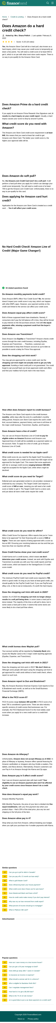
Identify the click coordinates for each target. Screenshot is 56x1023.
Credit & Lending (17, 17)
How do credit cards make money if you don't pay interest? (29, 897)
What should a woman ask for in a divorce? (24, 979)
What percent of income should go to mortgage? (26, 906)
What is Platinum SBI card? (18, 910)
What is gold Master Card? (18, 881)
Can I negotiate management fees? (21, 987)
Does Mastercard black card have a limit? (23, 893)
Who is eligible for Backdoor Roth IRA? (22, 983)
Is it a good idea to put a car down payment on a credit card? (30, 1000)
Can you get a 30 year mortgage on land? (23, 966)
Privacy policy (33, 1019)
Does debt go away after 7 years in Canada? (24, 971)
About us (21, 1019)
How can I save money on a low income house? (25, 962)
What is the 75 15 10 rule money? (20, 996)
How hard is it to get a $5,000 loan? (21, 992)
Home (4, 17)
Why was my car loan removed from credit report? (26, 901)
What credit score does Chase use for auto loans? (26, 889)
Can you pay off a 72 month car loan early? (24, 876)
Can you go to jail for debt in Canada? (22, 872)
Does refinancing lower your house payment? (25, 885)
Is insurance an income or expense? (21, 975)
